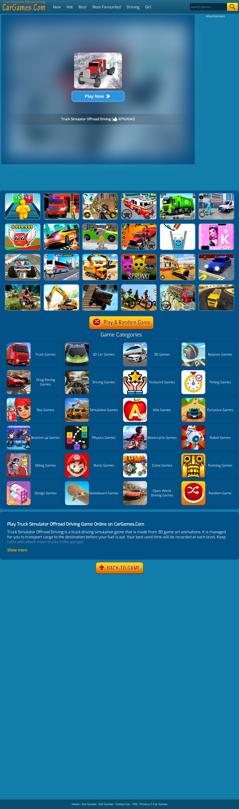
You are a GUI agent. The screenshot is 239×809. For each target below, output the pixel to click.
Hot (70, 7)
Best (83, 7)
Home (75, 804)
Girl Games (106, 804)
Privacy (144, 804)
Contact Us (123, 804)
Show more (17, 550)
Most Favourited (106, 7)
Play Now (98, 96)
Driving (133, 7)
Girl (148, 7)
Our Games (89, 804)
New (57, 7)
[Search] (208, 7)
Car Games (160, 804)
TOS (134, 804)
